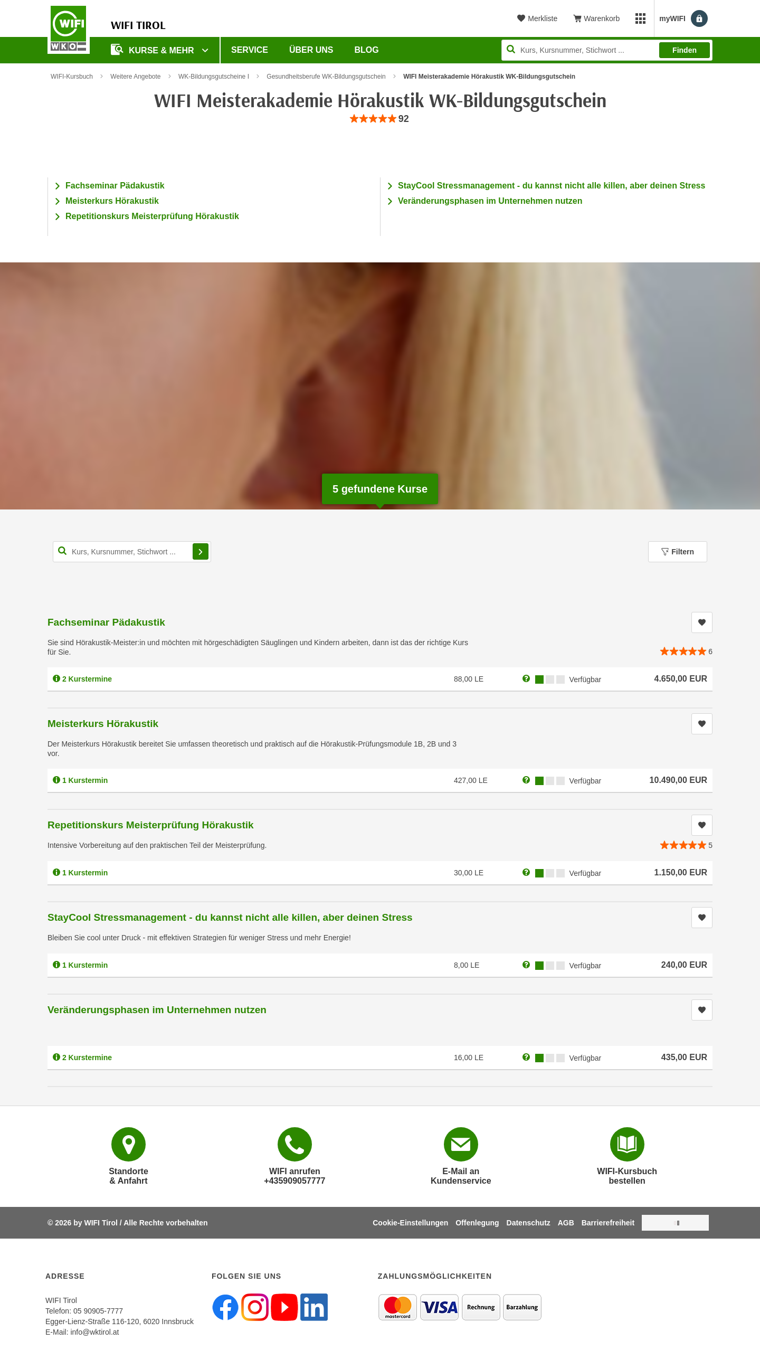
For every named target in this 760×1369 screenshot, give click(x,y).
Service (249, 49)
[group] (379, 119)
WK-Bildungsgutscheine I (213, 76)
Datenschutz (528, 1223)
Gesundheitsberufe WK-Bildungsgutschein (326, 76)
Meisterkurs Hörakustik (112, 200)
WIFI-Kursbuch (72, 76)
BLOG (367, 49)
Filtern (677, 551)
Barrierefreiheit (608, 1223)
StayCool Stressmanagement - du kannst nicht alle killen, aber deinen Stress (551, 185)
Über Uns (311, 49)
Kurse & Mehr (153, 49)
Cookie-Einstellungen (410, 1223)
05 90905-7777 (98, 1311)
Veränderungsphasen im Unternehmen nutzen (490, 200)
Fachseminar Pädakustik (115, 185)
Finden (684, 50)
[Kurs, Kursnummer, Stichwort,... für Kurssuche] (132, 551)
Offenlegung (477, 1223)
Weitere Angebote (135, 76)
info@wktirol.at (94, 1332)
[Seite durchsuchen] (606, 50)
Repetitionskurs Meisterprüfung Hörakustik (152, 216)
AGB (566, 1223)
